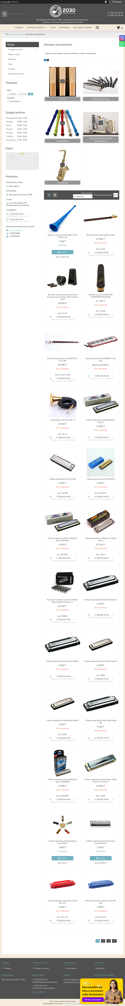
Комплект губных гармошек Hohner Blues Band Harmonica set (62, 601)
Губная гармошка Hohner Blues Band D (100, 661)
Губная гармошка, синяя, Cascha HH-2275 (101, 901)
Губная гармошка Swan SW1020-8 (101, 479)
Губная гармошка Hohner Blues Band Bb (100, 721)
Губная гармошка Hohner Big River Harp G (100, 421)
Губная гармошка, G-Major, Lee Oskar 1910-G (100, 539)
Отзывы (11, 69)
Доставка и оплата (82, 27)
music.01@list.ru (15, 230)
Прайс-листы (14, 54)
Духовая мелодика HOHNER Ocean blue (101, 359)
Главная (19, 27)
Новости (12, 59)
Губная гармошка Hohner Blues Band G (100, 600)
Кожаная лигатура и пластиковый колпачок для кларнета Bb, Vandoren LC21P (62, 296)
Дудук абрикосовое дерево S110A (100, 235)
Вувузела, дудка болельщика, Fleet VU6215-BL (62, 236)
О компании (70, 968)
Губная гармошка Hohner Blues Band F (62, 720)
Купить (63, 252)
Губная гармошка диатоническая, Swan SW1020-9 (100, 842)
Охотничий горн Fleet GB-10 (62, 420)
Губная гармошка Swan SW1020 (62, 479)
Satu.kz (73, 1001)
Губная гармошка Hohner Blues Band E (62, 661)
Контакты (64, 27)
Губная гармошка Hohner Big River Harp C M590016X (62, 780)
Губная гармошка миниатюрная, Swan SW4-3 (62, 842)
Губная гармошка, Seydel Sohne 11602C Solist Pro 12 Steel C (100, 780)
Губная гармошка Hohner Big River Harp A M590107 (62, 539)
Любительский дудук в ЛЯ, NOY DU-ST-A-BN (62, 359)
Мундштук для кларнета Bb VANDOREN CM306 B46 (101, 295)
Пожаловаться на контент (73, 1003)
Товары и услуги (35, 27)
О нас (53, 27)
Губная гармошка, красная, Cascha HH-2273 (62, 901)
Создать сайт (5, 2)
